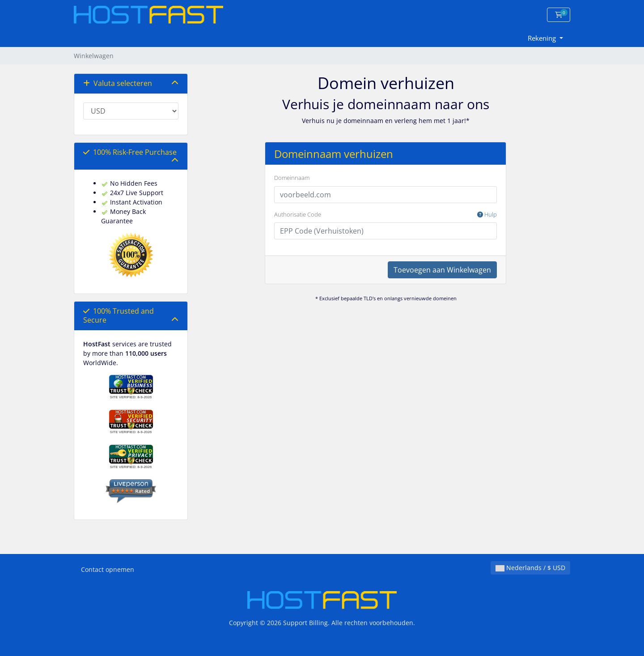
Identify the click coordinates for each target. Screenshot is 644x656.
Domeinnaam (291, 178)
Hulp (487, 214)
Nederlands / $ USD (530, 567)
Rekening (543, 38)
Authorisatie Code (385, 214)
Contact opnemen (107, 569)
